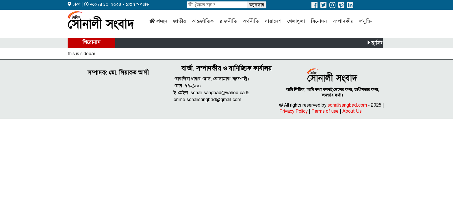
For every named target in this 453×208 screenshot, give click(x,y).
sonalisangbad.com (347, 105)
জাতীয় (179, 21)
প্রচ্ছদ (162, 21)
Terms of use (325, 111)
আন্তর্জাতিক (203, 21)
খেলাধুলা (296, 21)
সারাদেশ (273, 21)
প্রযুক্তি (365, 21)
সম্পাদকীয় (343, 21)
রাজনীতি (228, 21)
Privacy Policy (293, 111)
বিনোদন (319, 21)
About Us (352, 111)
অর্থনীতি (251, 21)
